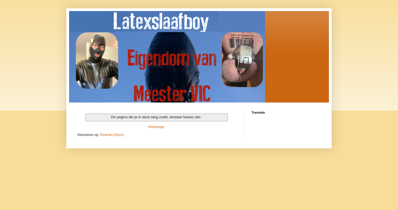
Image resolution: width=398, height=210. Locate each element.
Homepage (156, 127)
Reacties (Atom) (112, 135)
